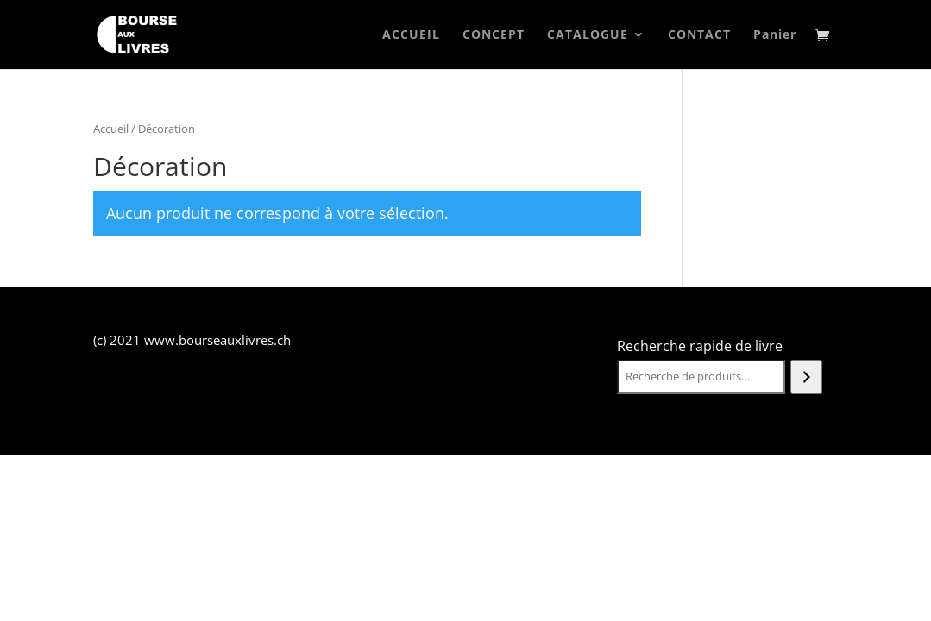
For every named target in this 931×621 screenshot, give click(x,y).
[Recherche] (806, 377)
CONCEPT (493, 35)
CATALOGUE (587, 35)
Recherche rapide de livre (700, 345)
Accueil (111, 128)
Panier (774, 35)
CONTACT (699, 35)
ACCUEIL (411, 35)
